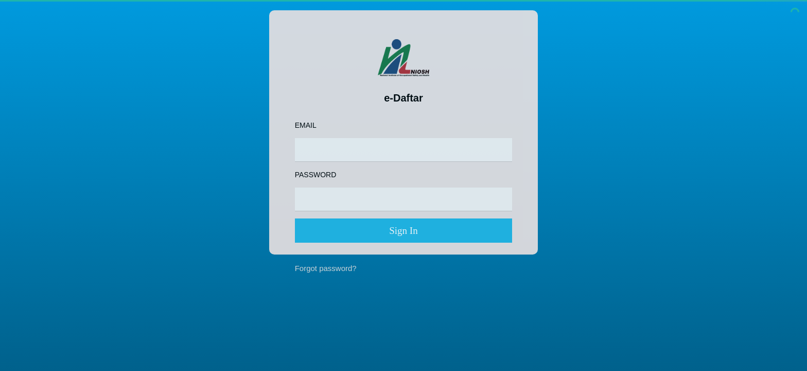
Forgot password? (326, 268)
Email (306, 125)
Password (316, 175)
